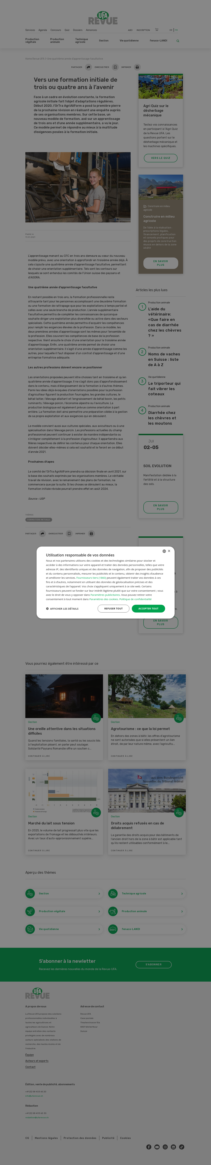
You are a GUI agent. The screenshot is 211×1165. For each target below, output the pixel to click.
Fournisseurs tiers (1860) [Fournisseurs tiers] (91, 577)
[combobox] (164, 551)
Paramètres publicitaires (105, 594)
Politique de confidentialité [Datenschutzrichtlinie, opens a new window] (135, 599)
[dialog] (106, 583)
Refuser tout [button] (113, 608)
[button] (62, 608)
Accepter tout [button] (148, 608)
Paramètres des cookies (103, 599)
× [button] (169, 551)
